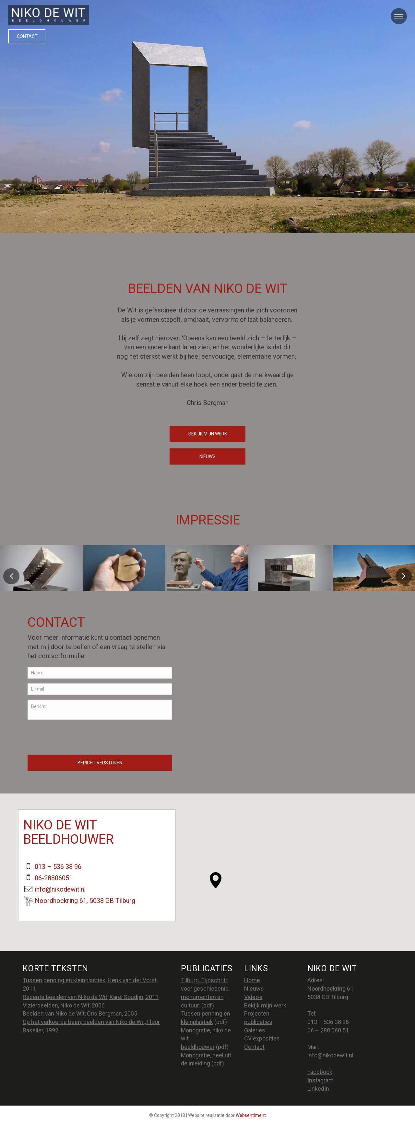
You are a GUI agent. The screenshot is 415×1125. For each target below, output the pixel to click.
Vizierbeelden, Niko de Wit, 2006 (64, 1005)
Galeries (254, 1030)
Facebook (319, 1071)
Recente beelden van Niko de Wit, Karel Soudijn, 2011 (91, 997)
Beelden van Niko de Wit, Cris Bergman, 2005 (80, 1013)
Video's (253, 997)
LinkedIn (318, 1088)
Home (252, 980)
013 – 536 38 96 (58, 867)
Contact (27, 36)
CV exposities (262, 1038)
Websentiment (251, 1115)
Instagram (320, 1080)
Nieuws (254, 988)
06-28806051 (54, 878)
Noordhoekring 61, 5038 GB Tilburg (85, 901)
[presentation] (77, 737)
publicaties (258, 1021)
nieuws (207, 456)
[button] (216, 880)
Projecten (256, 1013)
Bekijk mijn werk (207, 433)
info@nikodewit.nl (60, 889)
